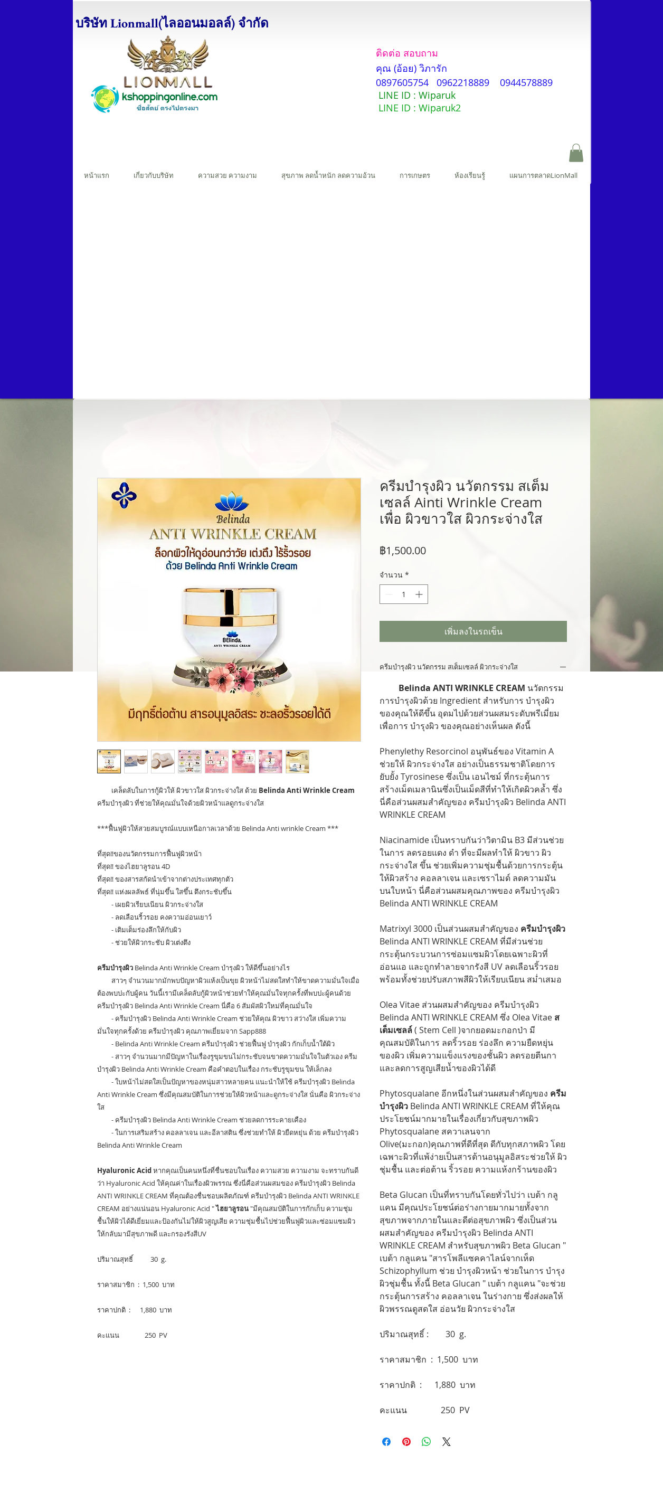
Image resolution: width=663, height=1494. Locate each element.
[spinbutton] (403, 594)
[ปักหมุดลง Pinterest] (406, 1441)
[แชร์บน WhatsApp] (426, 1441)
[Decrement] (387, 594)
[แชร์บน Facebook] (386, 1441)
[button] (576, 153)
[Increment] (420, 594)
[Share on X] (446, 1441)
